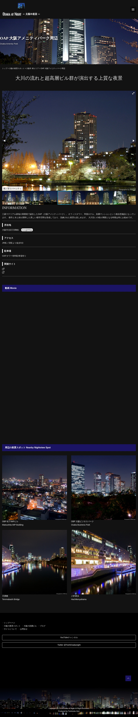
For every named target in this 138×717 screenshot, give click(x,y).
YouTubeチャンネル (69, 637)
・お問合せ (22, 629)
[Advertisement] (69, 407)
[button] (133, 93)
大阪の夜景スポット (16, 68)
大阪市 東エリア (32, 68)
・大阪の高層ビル (29, 626)
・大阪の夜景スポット (11, 626)
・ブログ (41, 626)
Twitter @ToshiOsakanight (69, 645)
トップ (4, 68)
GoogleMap (27, 230)
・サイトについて (9, 629)
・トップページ (8, 623)
